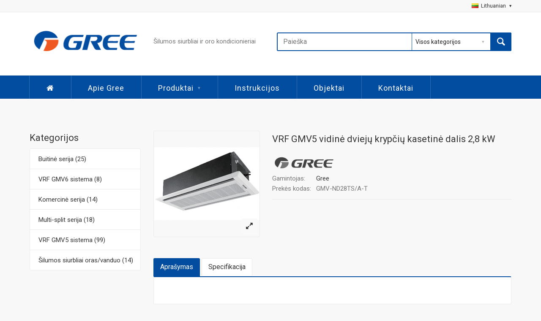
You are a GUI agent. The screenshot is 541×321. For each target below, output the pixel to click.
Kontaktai (395, 88)
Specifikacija (227, 267)
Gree (322, 178)
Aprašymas (176, 267)
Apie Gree (106, 88)
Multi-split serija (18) (66, 220)
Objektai (329, 88)
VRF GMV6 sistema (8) (70, 179)
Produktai (179, 88)
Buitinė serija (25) (62, 159)
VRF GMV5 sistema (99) (71, 240)
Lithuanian (491, 6)
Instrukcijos (257, 88)
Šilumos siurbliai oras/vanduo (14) (85, 260)
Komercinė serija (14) (68, 199)
